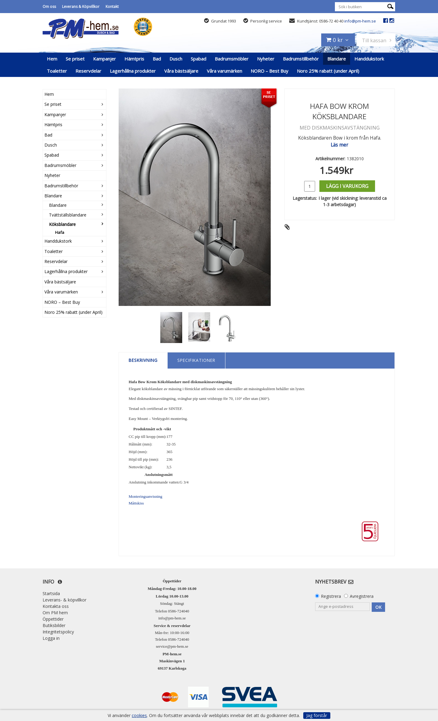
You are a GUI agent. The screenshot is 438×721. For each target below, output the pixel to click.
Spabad (198, 59)
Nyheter (265, 59)
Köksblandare (62, 224)
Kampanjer (104, 59)
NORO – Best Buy (269, 71)
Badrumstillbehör (301, 59)
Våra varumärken (224, 71)
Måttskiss (136, 503)
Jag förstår (316, 715)
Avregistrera (362, 596)
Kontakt (112, 6)
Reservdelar (88, 71)
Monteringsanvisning (145, 496)
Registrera (331, 596)
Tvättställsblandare (67, 215)
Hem (52, 59)
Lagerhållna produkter (133, 71)
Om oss (49, 6)
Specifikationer (196, 360)
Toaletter (57, 71)
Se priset (75, 59)
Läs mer (339, 145)
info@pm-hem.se (360, 21)
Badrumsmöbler (232, 59)
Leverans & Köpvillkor (80, 6)
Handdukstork (369, 59)
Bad (157, 59)
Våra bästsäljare (181, 71)
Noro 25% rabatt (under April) (328, 71)
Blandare (336, 59)
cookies (139, 715)
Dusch (175, 59)
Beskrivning (143, 360)
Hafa (59, 232)
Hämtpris (134, 59)
